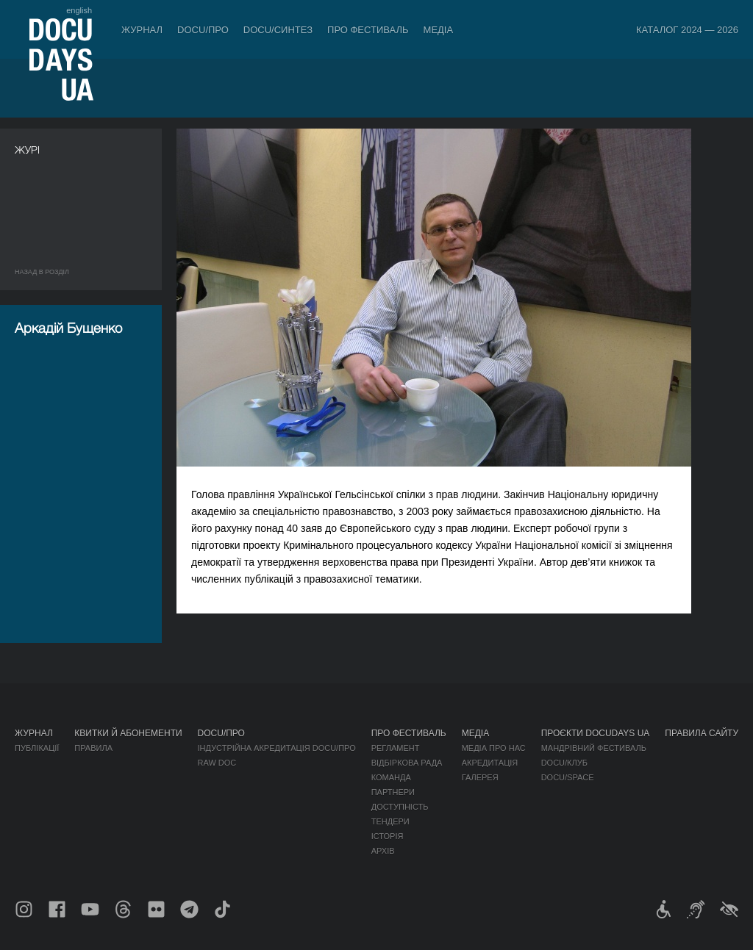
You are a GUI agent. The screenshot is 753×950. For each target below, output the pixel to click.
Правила (93, 748)
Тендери (390, 821)
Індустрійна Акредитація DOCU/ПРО (277, 748)
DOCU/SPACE (567, 777)
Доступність (400, 806)
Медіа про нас (494, 748)
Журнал (142, 29)
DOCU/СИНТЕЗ (278, 29)
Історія (387, 836)
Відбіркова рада (407, 762)
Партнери (393, 792)
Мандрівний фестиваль (593, 748)
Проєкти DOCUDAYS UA (595, 733)
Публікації (37, 748)
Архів (383, 850)
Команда (391, 777)
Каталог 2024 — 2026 (687, 29)
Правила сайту (701, 733)
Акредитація (490, 762)
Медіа (439, 29)
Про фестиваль (368, 29)
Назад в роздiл (42, 272)
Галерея (480, 777)
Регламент (395, 748)
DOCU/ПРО (203, 29)
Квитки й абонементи (128, 733)
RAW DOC (217, 762)
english (79, 10)
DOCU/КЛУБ (564, 762)
